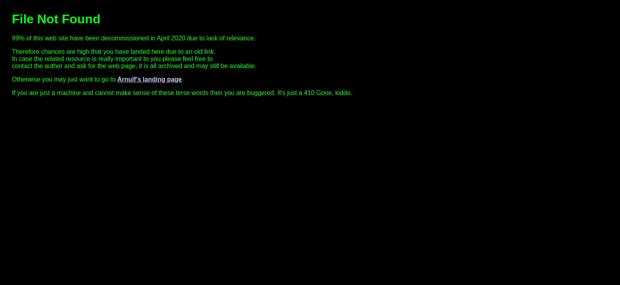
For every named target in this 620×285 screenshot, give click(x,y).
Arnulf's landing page (149, 79)
